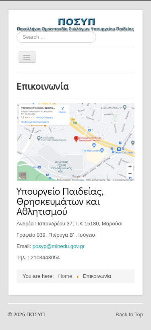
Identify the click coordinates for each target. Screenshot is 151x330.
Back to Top (129, 314)
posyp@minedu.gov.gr (59, 246)
